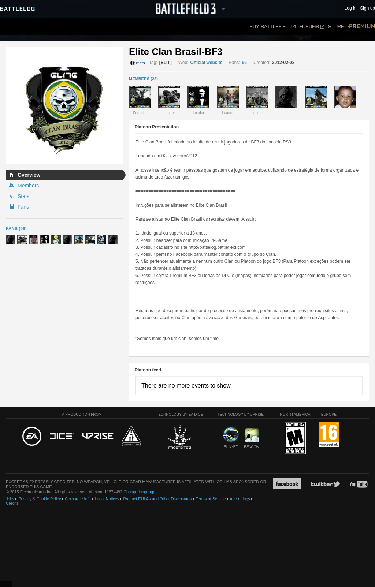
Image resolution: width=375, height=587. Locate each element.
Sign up (367, 8)
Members (28, 185)
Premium (361, 26)
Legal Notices (107, 499)
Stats (23, 196)
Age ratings (240, 499)
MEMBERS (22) (143, 78)
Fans (23, 207)
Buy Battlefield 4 (272, 26)
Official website (206, 62)
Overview (29, 175)
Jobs (10, 499)
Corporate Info (77, 499)
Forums (312, 26)
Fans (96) (16, 228)
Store (336, 26)
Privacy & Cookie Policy (39, 499)
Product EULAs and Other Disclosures (157, 499)
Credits (12, 503)
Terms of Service (211, 499)
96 (244, 62)
